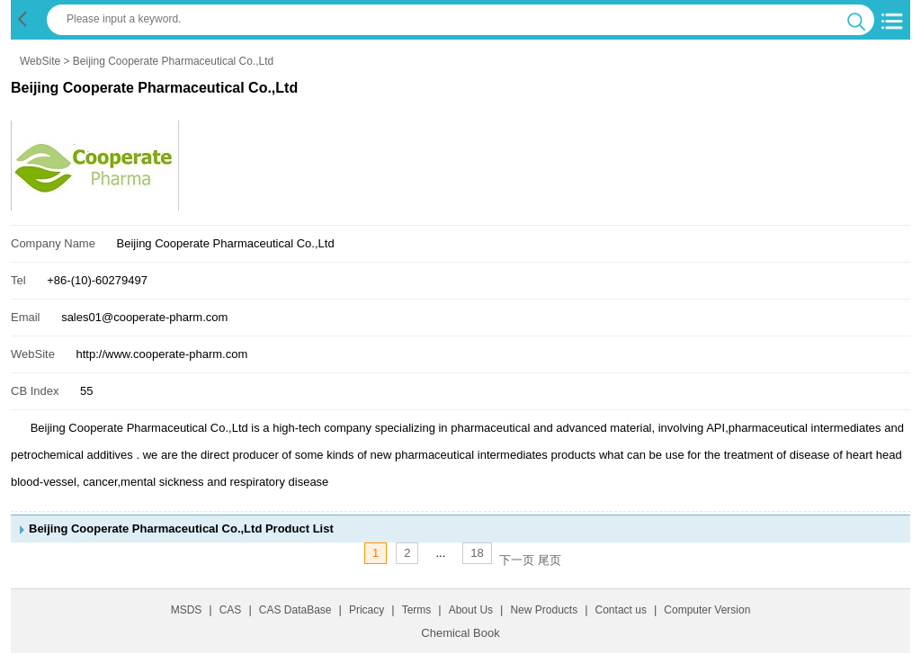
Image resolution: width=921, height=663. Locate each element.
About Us (471, 610)
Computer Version (707, 610)
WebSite (40, 61)
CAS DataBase (295, 610)
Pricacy (366, 610)
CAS (230, 610)
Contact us (621, 610)
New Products (543, 610)
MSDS (186, 610)
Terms (417, 610)
